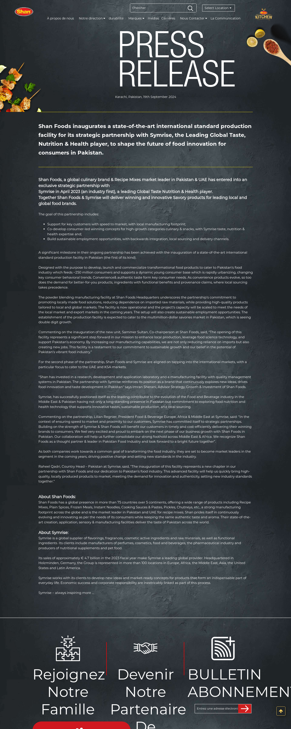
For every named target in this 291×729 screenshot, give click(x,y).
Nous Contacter (193, 18)
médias (153, 18)
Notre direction (92, 18)
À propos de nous (60, 18)
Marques (136, 18)
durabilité (116, 18)
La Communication (225, 18)
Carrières (168, 18)
